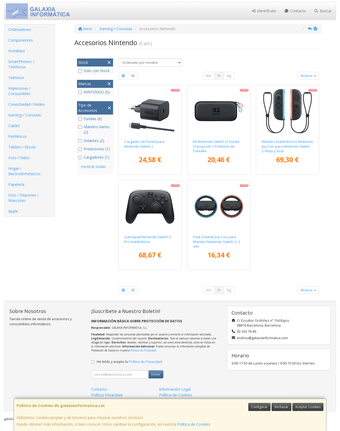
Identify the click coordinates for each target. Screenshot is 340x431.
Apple (13, 211)
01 (219, 75)
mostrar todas (93, 166)
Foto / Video (19, 157)
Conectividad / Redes (26, 104)
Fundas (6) (90, 118)
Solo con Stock (94, 70)
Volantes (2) (91, 140)
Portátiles (16, 50)
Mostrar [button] (308, 75)
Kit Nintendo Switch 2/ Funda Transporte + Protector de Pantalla (216, 146)
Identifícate (263, 10)
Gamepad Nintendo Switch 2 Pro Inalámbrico (147, 239)
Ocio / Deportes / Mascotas (23, 198)
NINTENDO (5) (94, 92)
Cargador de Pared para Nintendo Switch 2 (144, 143)
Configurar (259, 407)
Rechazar (281, 407)
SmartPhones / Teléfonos (21, 64)
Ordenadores (19, 29)
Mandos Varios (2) (94, 129)
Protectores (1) (94, 148)
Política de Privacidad (143, 350)
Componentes (20, 40)
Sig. (229, 75)
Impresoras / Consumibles (19, 91)
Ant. (209, 75)
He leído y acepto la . (130, 361)
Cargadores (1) (93, 157)
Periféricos (17, 136)
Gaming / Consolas (24, 114)
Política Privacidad (106, 394)
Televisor (16, 77)
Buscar (323, 10)
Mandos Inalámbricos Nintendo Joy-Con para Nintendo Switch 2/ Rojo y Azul (287, 146)
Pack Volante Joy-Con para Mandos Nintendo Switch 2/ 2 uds (217, 241)
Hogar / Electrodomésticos (24, 171)
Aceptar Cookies (307, 407)
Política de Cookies (193, 424)
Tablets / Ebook (22, 147)
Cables (14, 125)
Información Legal (175, 389)
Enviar (155, 374)
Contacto (295, 10)
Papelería (16, 184)
